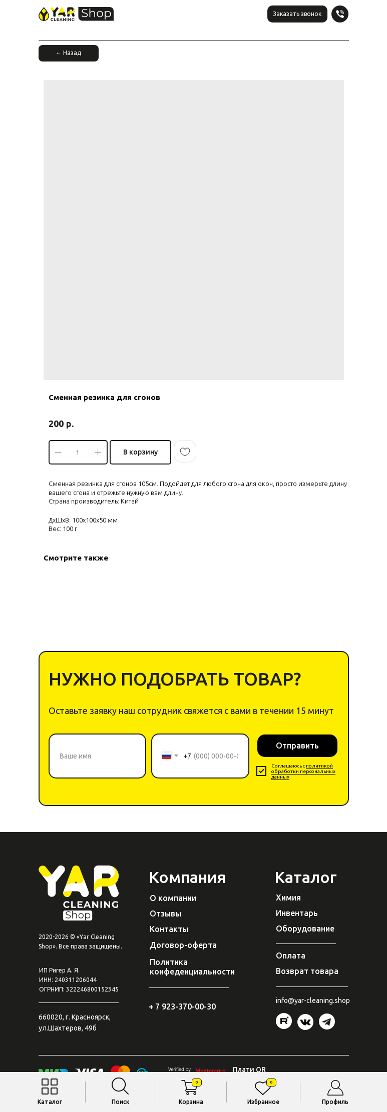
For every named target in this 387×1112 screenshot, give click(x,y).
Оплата (290, 955)
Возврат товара (307, 971)
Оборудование (305, 928)
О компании (173, 898)
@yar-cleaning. (311, 1000)
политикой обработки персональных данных (303, 771)
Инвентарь (297, 913)
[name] (98, 756)
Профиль (335, 1101)
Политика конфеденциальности (192, 967)
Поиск (121, 1101)
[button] (297, 14)
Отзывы (165, 913)
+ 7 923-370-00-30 (182, 1006)
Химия (288, 897)
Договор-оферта (183, 945)
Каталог (50, 1101)
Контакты (169, 929)
